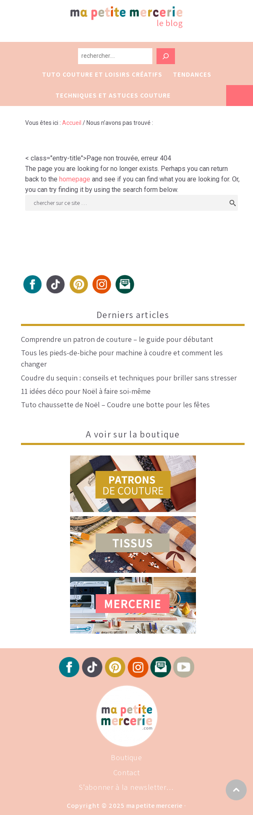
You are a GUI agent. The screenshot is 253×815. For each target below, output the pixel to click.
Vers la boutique (239, 95)
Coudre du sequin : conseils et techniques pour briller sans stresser (129, 378)
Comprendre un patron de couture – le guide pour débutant (117, 339)
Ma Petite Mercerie (154, 805)
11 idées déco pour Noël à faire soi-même (86, 391)
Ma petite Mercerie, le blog (158, 26)
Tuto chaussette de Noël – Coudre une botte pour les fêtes (115, 404)
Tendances (192, 74)
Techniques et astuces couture (113, 95)
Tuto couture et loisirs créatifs (102, 74)
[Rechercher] (165, 56)
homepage (74, 179)
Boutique (126, 757)
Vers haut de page (236, 789)
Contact (126, 772)
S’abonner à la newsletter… (126, 787)
